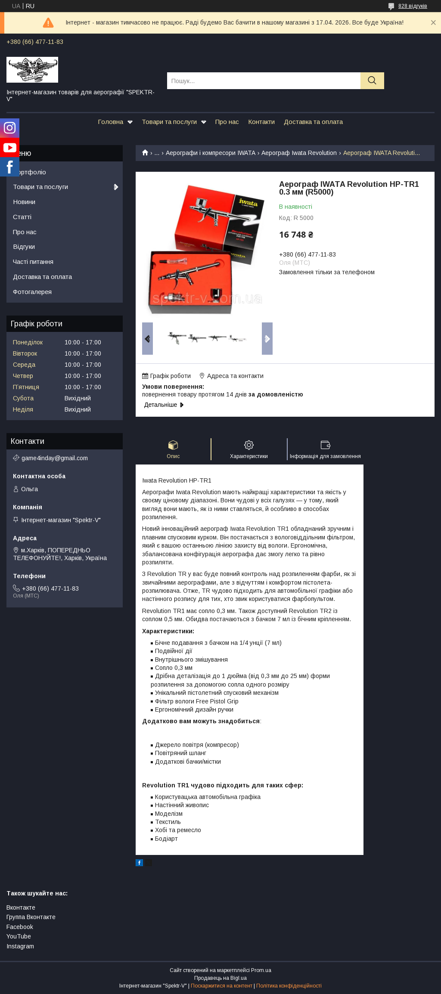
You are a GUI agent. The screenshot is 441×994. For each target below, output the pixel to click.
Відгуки (24, 246)
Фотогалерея (32, 291)
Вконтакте (20, 907)
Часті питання (33, 261)
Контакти (261, 121)
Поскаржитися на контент (221, 986)
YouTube (18, 936)
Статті (22, 216)
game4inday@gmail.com (55, 458)
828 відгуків (412, 6)
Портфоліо (29, 172)
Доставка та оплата (313, 121)
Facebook (19, 926)
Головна (110, 121)
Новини (24, 201)
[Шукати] (372, 80)
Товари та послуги (169, 121)
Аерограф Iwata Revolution (299, 152)
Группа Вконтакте (31, 916)
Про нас (227, 121)
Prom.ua (261, 970)
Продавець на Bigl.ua (220, 978)
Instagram (20, 946)
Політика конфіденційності (289, 986)
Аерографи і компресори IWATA (210, 152)
